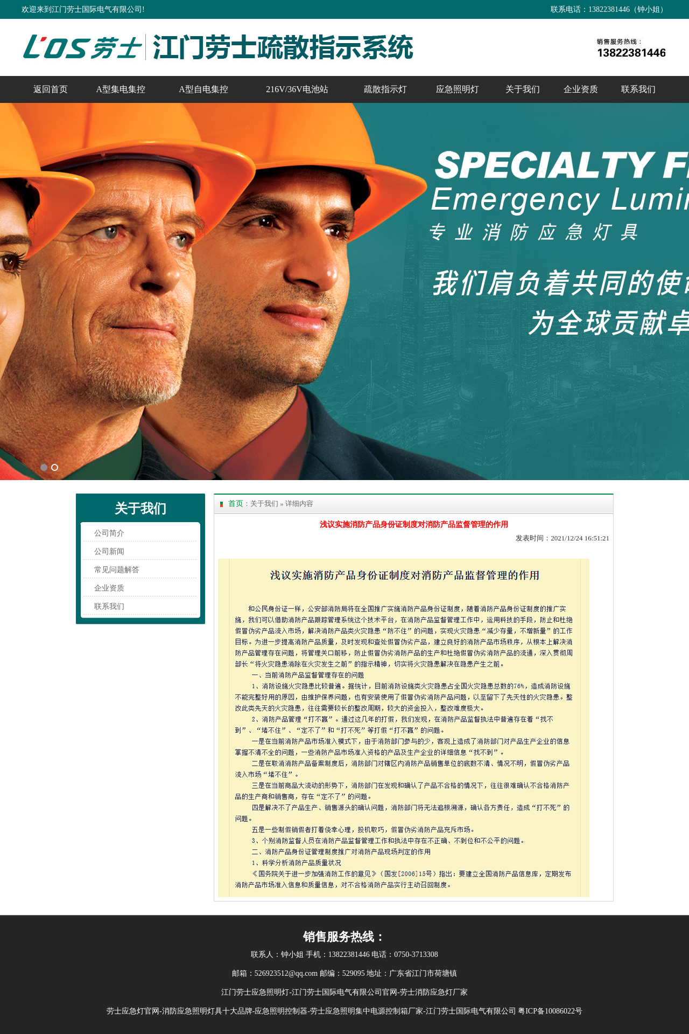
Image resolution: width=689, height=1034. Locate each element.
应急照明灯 (457, 89)
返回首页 (50, 89)
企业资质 (581, 89)
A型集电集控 (121, 89)
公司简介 (109, 533)
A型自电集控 (203, 89)
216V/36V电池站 (297, 89)
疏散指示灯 (385, 89)
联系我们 (638, 89)
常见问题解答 (116, 570)
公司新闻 (109, 551)
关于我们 (522, 89)
